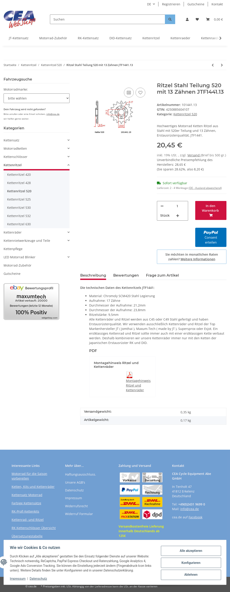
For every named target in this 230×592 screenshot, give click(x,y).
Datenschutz (74, 490)
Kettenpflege (13, 249)
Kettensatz (11, 140)
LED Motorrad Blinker (19, 257)
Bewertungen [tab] (126, 275)
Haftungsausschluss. (80, 474)
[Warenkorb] (214, 19)
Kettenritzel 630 (19, 224)
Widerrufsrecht (76, 506)
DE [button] (149, 4)
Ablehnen (189, 574)
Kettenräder (13, 232)
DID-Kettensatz (120, 38)
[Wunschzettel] (197, 19)
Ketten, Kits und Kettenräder (33, 486)
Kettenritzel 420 (19, 174)
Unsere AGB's (75, 482)
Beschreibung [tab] (93, 275)
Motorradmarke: (16, 89)
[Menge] (177, 206)
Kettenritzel (151, 38)
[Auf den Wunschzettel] (140, 92)
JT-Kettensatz (19, 38)
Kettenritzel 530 (19, 207)
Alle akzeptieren (190, 551)
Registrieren (171, 4)
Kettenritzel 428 (19, 183)
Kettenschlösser (15, 157)
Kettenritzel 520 (185, 114)
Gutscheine (195, 4)
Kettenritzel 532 (19, 216)
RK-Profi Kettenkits (25, 511)
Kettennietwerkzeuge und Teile (27, 240)
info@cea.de (53, 114)
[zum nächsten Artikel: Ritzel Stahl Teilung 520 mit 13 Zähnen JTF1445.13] (221, 65)
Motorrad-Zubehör (53, 38)
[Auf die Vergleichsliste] (129, 92)
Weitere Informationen (198, 259)
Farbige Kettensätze (26, 503)
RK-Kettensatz (88, 38)
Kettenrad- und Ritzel (28, 519)
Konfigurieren (189, 563)
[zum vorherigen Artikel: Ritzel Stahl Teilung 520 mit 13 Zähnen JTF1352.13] (212, 65)
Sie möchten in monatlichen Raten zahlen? (191, 256)
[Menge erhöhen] (178, 215)
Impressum (73, 498)
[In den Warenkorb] (83, 79)
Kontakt (217, 4)
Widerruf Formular (79, 514)
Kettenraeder (180, 38)
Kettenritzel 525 (19, 199)
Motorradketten (15, 148)
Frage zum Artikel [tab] (162, 275)
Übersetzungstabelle (27, 536)
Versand (194, 155)
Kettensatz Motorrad (27, 495)
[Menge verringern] (162, 206)
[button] (187, 19)
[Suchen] (107, 19)
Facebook (195, 517)
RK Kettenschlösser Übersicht (34, 528)
